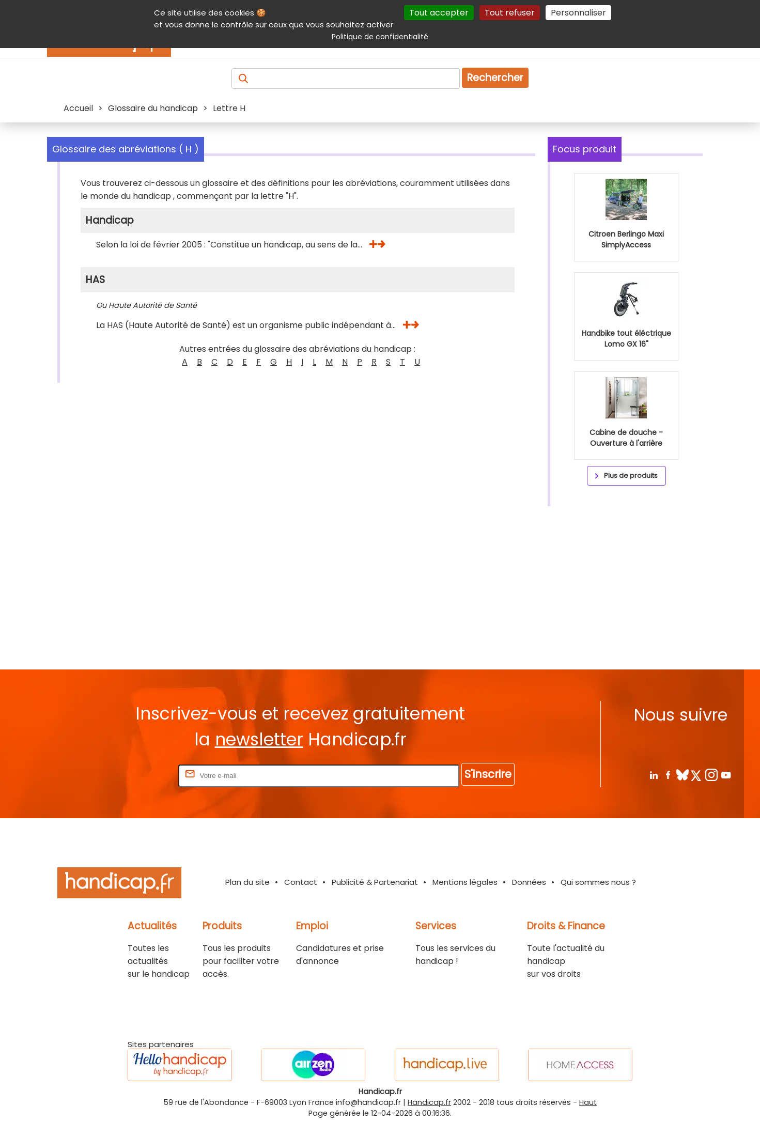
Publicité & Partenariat (375, 882)
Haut (588, 1102)
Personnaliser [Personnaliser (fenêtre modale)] (578, 13)
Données (529, 882)
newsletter (259, 739)
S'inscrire (487, 774)
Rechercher (495, 78)
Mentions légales (465, 882)
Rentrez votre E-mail (134, 775)
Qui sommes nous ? (598, 882)
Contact (300, 882)
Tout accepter (439, 13)
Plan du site (247, 882)
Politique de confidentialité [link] (380, 37)
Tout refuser (510, 13)
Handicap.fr (429, 1102)
